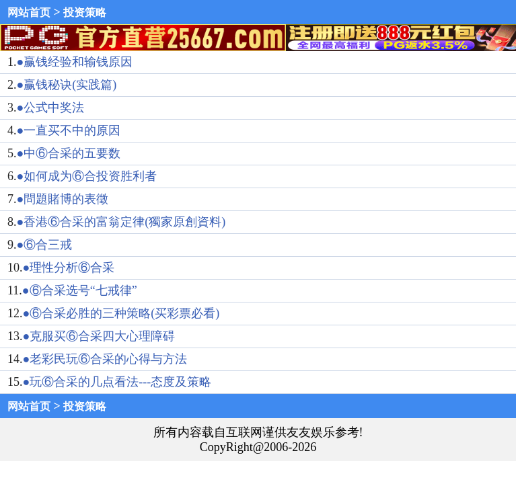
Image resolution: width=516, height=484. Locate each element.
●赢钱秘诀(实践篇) (67, 84)
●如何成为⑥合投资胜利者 (87, 176)
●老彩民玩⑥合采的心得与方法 (105, 359)
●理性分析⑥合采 (69, 267)
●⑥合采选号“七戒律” (79, 290)
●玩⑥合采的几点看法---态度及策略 (117, 382)
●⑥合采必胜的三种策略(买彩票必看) (121, 313)
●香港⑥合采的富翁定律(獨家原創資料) (121, 222)
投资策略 (84, 12)
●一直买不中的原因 (69, 130)
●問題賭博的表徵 (63, 199)
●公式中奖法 (51, 107)
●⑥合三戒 (45, 244)
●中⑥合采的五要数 (69, 153)
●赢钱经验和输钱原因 (75, 62)
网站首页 (28, 12)
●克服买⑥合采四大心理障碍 (99, 336)
